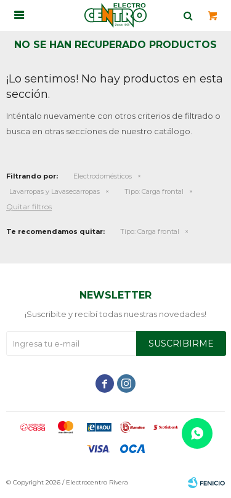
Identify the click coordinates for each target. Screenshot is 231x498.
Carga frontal (154, 191)
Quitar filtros (29, 206)
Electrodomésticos (102, 176)
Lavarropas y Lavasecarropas (54, 191)
